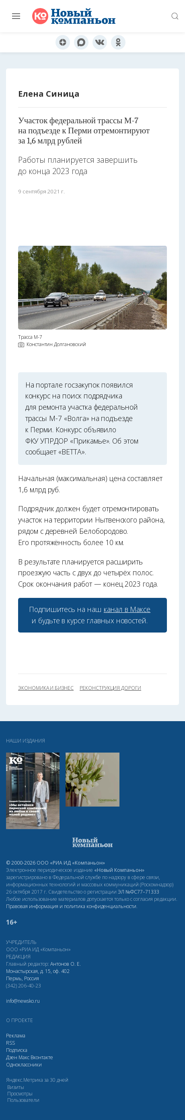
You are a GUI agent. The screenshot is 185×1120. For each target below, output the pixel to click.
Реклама (15, 1035)
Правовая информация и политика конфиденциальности (71, 906)
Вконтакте (42, 1057)
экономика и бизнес (46, 688)
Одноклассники (24, 1064)
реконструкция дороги (110, 688)
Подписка (16, 1050)
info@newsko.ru (23, 1001)
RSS (10, 1042)
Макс (23, 1057)
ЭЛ (138, 891)
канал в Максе (127, 609)
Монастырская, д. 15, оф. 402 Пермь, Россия (38, 975)
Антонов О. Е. (65, 963)
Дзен (11, 1057)
